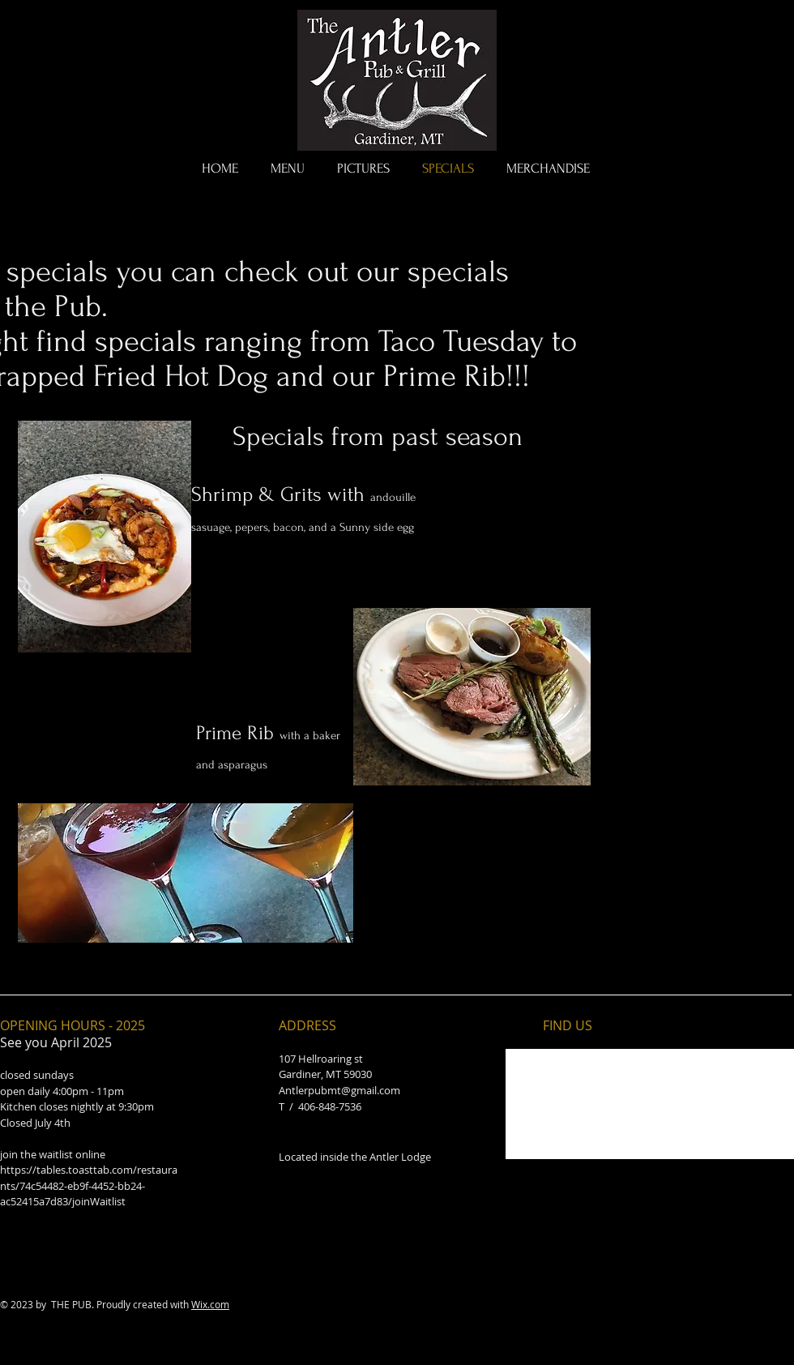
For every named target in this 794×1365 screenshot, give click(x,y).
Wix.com (210, 1304)
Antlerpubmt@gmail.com (339, 1090)
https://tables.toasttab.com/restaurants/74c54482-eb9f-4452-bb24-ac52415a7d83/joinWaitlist (88, 1185)
